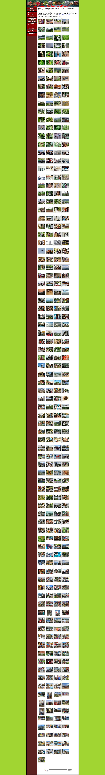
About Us (31, 10)
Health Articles (32, 21)
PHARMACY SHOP (32, 34)
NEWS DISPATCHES (31, 31)
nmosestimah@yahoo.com (64, 14)
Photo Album (31, 12)
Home (31, 8)
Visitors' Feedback (31, 27)
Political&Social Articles (32, 19)
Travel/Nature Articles (31, 15)
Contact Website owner (32, 24)
